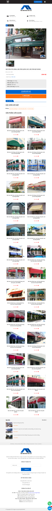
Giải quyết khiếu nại (26, 482)
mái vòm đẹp (30, 108)
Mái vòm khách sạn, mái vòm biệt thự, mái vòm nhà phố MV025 (36, 282)
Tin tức (10, 101)
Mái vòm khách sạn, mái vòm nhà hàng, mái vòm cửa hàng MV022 (15, 325)
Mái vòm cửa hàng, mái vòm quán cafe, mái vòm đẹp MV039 (36, 153)
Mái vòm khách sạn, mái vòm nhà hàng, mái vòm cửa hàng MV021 (36, 325)
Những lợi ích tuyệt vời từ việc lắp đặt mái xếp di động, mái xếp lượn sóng (27, 429)
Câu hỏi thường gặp (26, 484)
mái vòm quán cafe (22, 108)
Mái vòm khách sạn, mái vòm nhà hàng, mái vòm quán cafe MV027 (36, 260)
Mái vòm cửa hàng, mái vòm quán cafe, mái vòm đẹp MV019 (36, 346)
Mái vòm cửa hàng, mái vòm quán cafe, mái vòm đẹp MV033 (36, 196)
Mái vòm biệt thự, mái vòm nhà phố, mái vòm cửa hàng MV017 (36, 368)
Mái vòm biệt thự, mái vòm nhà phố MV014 (36, 411)
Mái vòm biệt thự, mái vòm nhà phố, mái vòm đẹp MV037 (16, 174)
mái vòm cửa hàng (13, 108)
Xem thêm (15, 134)
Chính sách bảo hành (19, 443)
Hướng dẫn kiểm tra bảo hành (26, 480)
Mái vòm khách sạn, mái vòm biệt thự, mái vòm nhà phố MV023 (36, 303)
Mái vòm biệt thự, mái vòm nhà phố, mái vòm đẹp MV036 (36, 174)
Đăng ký (27, 469)
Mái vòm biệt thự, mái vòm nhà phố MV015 (15, 411)
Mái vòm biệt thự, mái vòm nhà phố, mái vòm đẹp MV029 (36, 239)
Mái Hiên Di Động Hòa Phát (18, 422)
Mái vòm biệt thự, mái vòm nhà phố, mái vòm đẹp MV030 (16, 239)
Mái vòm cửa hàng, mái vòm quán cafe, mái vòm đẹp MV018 (15, 368)
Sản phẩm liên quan (13, 113)
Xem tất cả (44, 420)
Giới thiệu (12, 443)
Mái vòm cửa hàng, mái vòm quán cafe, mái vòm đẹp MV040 (15, 153)
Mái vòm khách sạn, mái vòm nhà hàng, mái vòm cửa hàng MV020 (15, 346)
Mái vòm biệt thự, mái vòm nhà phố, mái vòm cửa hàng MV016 (16, 390)
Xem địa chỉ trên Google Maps (34, 492)
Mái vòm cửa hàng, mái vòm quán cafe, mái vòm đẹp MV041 (36, 131)
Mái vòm (10, 25)
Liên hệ (39, 443)
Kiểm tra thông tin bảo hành (29, 443)
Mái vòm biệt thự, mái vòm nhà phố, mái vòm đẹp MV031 (36, 217)
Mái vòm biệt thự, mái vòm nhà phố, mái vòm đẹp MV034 (16, 196)
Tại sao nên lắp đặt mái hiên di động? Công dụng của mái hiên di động (26, 435)
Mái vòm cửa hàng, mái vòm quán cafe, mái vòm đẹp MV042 (15, 131)
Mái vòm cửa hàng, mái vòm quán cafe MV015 (36, 390)
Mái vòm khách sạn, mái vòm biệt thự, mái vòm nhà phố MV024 (15, 303)
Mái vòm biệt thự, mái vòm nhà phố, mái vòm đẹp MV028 (16, 260)
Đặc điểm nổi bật (12, 105)
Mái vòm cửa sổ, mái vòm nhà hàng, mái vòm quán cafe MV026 (15, 282)
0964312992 (38, 1)
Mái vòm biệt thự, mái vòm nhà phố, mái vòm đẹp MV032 (16, 217)
